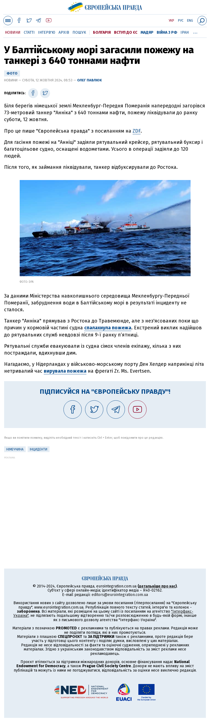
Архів (64, 32)
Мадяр (147, 32)
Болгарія (102, 32)
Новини (13, 32)
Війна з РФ (167, 32)
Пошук (79, 32)
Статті (29, 32)
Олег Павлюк (89, 80)
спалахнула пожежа (107, 328)
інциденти (38, 449)
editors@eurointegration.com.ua (120, 594)
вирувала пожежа (65, 371)
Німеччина (15, 449)
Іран (184, 32)
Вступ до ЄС (125, 32)
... (195, 31)
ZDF (137, 131)
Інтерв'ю (46, 32)
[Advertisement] (105, 497)
